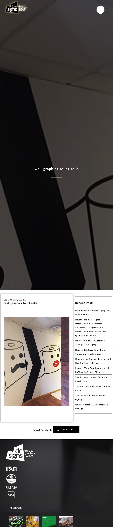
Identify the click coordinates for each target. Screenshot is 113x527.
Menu (100, 10)
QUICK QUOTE (66, 429)
